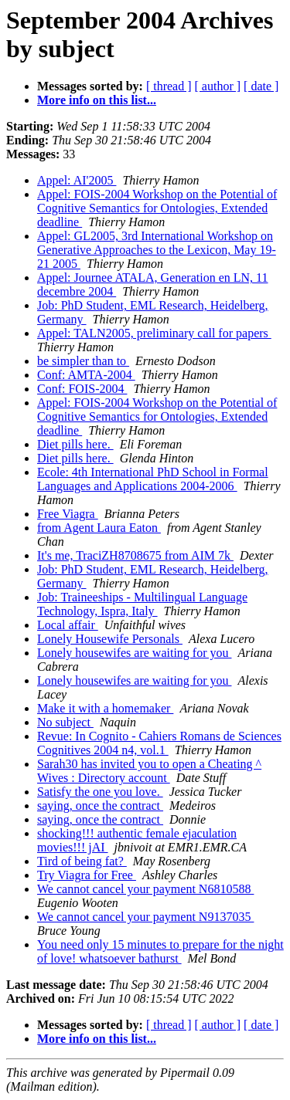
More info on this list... (96, 100)
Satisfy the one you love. (100, 791)
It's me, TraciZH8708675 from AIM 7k (135, 555)
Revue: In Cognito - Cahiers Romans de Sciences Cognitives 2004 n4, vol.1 (159, 742)
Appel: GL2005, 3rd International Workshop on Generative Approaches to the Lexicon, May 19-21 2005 (156, 249)
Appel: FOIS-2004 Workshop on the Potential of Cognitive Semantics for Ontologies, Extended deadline (157, 208)
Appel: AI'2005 (76, 180)
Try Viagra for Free (86, 875)
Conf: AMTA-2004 (86, 374)
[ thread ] (169, 86)
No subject (65, 722)
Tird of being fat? (82, 861)
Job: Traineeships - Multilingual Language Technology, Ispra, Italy (142, 604)
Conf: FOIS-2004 (82, 388)
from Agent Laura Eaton (99, 527)
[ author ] (218, 86)
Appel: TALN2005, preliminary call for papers (154, 333)
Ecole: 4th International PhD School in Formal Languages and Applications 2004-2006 (152, 478)
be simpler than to (83, 360)
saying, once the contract (100, 805)
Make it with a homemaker (105, 708)
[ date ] (261, 86)
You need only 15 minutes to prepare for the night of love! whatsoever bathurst (160, 951)
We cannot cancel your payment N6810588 (145, 888)
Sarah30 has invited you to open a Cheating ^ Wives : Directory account (149, 770)
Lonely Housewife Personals (110, 638)
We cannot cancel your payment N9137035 (145, 916)
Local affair (67, 624)
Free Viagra (67, 513)
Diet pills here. (75, 444)
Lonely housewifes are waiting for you (134, 652)
